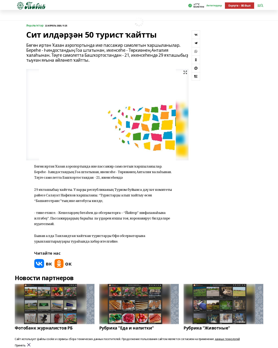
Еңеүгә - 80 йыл (239, 5)
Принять (20, 345)
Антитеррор (214, 5)
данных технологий (227, 339)
